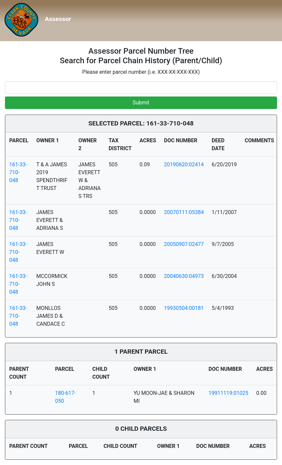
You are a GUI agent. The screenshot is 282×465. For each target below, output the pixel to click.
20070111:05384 (184, 212)
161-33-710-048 (18, 172)
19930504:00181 (184, 308)
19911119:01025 (228, 393)
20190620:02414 (184, 164)
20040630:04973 (184, 276)
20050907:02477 (184, 244)
